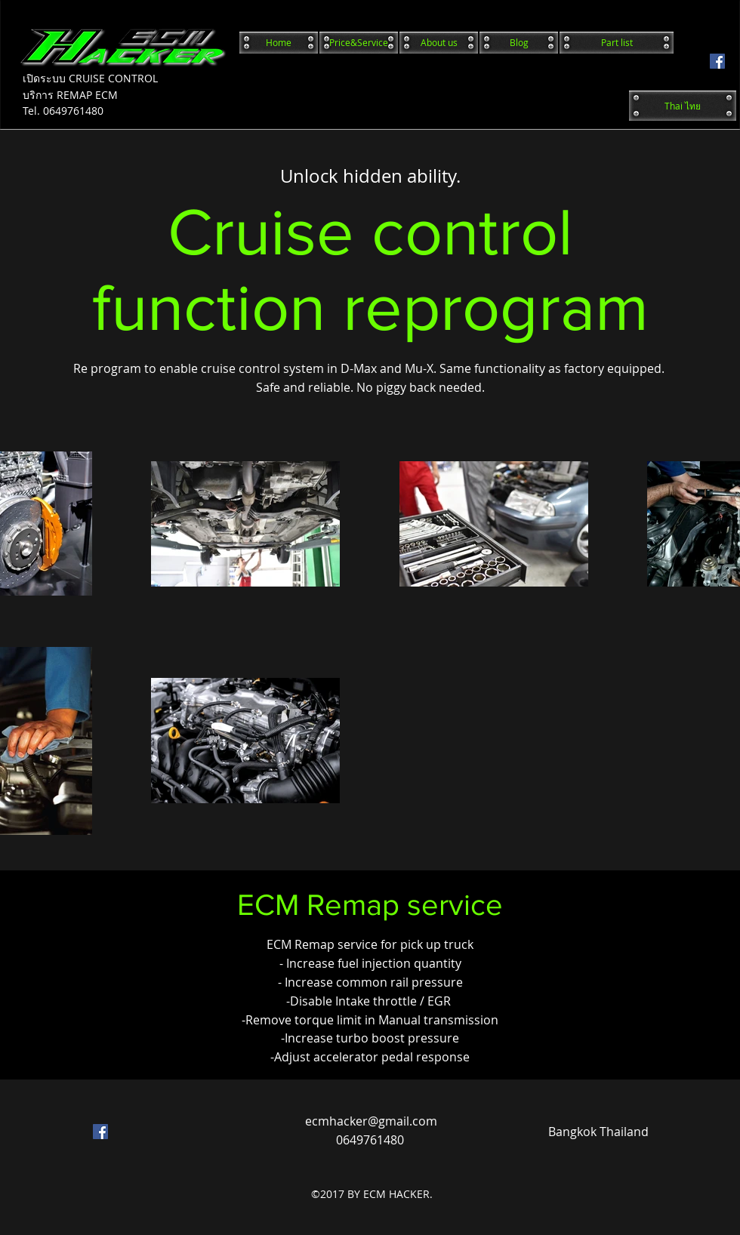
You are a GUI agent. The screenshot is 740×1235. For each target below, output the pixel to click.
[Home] (278, 43)
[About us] (438, 43)
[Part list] (617, 43)
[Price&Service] (358, 43)
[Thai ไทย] (682, 106)
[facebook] (717, 61)
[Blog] (518, 43)
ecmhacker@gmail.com (371, 1121)
